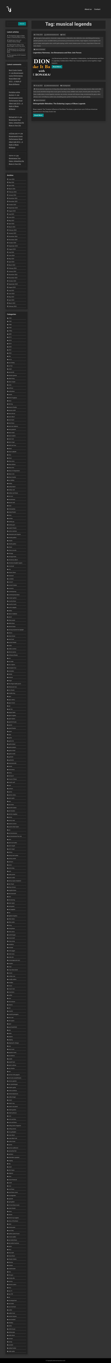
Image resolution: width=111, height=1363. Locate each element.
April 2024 (11, 262)
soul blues (11, 1189)
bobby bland (12, 486)
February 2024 (12, 268)
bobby (10, 483)
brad (10, 505)
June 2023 (11, 293)
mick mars (11, 954)
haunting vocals (65, 91)
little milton (12, 919)
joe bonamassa (61, 40)
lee (9, 912)
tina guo (11, 1275)
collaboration (69, 38)
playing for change (14, 1043)
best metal (11, 432)
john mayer (12, 849)
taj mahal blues (13, 1240)
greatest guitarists (38, 40)
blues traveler (12, 477)
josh (10, 871)
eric (10, 658)
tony (10, 1287)
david (10, 617)
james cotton (12, 795)
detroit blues (12, 626)
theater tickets (12, 1259)
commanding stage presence (83, 89)
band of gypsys (13, 397)
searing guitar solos (47, 43)
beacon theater (13, 407)
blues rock (11, 474)
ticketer (11, 1265)
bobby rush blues (13, 493)
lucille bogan (12, 935)
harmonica (11, 769)
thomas (11, 1262)
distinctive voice (80, 38)
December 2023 (13, 274)
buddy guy (11, 521)
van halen (11, 1303)
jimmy (10, 817)
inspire (80, 91)
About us (88, 9)
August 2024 (12, 249)
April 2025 (11, 223)
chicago (11, 553)
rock (10, 1116)
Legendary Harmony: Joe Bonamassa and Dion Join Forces (57, 53)
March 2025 (12, 227)
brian (10, 515)
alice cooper (12, 381)
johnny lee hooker (13, 855)
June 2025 (11, 217)
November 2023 (13, 277)
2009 (10, 334)
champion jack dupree (15, 534)
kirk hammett (12, 893)
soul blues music (13, 1192)
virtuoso (38, 46)
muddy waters (41, 94)
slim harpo (11, 1170)
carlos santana (13, 531)
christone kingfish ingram (15, 563)
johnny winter (12, 858)
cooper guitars (13, 598)
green (10, 731)
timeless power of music (79, 43)
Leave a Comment (40, 49)
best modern (12, 436)
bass (10, 401)
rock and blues (13, 1122)
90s (10, 356)
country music (12, 604)
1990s (10, 331)
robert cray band (13, 1106)
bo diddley (11, 480)
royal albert (12, 1135)
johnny (10, 852)
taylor (10, 1246)
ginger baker (12, 712)
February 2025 (12, 230)
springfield (11, 1202)
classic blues (12, 572)
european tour (12, 668)
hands (10, 766)
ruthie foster (12, 1141)
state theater (12, 1208)
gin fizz (11, 709)
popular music (12, 1052)
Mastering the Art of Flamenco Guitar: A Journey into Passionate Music (16, 51)
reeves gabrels (13, 1081)
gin (9, 706)
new (10, 998)
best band (11, 420)
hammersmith (12, 763)
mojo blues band (13, 970)
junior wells (12, 877)
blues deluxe (12, 464)
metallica (11, 944)
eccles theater (12, 642)
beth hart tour (12, 445)
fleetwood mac (13, 687)
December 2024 (13, 236)
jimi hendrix (12, 811)
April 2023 (11, 300)
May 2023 (11, 297)
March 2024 (12, 265)
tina (10, 1272)
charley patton (12, 537)
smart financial (13, 1179)
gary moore (12, 703)
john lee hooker (13, 842)
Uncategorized (66, 85)
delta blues (12, 623)
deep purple (12, 620)
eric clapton (12, 664)
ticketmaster (12, 1268)
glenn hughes (12, 715)
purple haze (12, 1062)
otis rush (11, 1017)
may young (12, 941)
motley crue (12, 976)
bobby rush (12, 490)
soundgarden (12, 1195)
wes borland (12, 1319)
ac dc (10, 359)
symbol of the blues (72, 97)
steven (10, 1214)
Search (22, 23)
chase (10, 547)
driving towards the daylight (16, 629)
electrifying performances (93, 38)
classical (11, 575)
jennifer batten (13, 807)
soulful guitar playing (58, 43)
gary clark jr (12, 699)
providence (12, 1055)
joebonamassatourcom (52, 34)
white (10, 1326)
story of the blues (13, 1221)
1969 (10, 327)
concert (11, 582)
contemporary (12, 591)
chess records (12, 550)
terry (10, 1249)
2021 (10, 350)
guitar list (11, 741)
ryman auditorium (13, 1148)
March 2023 (12, 303)
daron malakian (13, 613)
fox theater (12, 690)
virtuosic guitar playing (84, 97)
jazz (10, 801)
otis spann (11, 1020)
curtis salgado (12, 607)
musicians (57, 94)
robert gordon (12, 1109)
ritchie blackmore (13, 1093)
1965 (10, 321)
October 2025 (12, 204)
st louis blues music (14, 1205)
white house (12, 1329)
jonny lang (11, 868)
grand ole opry (12, 722)
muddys (11, 982)
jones (10, 865)
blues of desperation (14, 471)
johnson (11, 861)
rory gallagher (12, 1132)
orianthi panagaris (13, 1014)
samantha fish (12, 1151)
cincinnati (11, 566)
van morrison (12, 1306)
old (9, 1008)
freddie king (12, 693)
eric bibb (11, 661)
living (10, 925)
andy (10, 385)
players (11, 1036)
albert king (11, 378)
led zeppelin (12, 909)
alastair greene (13, 375)
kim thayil (11, 884)
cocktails (11, 579)
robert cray (12, 1103)
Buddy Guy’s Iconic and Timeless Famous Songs (14, 41)
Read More (57, 67)
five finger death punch (15, 683)
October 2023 (12, 281)
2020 (10, 347)
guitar (10, 737)
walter (10, 1310)
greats (10, 725)
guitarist (11, 757)
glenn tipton (12, 718)
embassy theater (13, 655)
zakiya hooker (12, 1348)
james (10, 792)
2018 (10, 340)
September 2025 (13, 208)
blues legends (71, 89)
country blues (12, 601)
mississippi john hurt (14, 960)
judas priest (12, 874)
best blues (11, 423)
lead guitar (11, 906)
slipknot (11, 1173)
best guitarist (12, 429)
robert (10, 1100)
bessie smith (12, 410)
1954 (10, 318)
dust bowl (11, 639)
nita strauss (12, 1001)
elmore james (12, 652)
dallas (10, 610)
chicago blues (12, 556)
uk (9, 1297)
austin (10, 394)
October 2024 (12, 243)
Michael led (13, 117)
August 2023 (12, 287)
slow (10, 1176)
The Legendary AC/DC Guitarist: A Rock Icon (16, 55)
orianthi (11, 1011)
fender (10, 674)
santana (11, 1154)
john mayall (12, 846)
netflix (10, 995)
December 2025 (13, 198)
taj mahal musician (14, 1243)
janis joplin (12, 798)
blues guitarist (46, 38)
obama (10, 1005)
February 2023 (12, 306)
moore (10, 973)
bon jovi (11, 496)
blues (63, 34)
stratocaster (12, 1227)
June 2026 (11, 179)
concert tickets (13, 585)
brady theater (12, 512)
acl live (10, 366)
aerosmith (11, 372)
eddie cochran (12, 648)
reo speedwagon (13, 1084)
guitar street (12, 750)
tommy (11, 1281)
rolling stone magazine (15, 1125)
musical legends (93, 40)
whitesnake (12, 1332)
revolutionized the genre (90, 94)
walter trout (12, 1313)
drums (10, 633)
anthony (11, 388)
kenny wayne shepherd (15, 881)
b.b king (54, 89)
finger (10, 680)
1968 (10, 324)
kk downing (12, 900)
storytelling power (61, 97)
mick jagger (12, 950)
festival (11, 677)
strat (10, 1224)
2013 (10, 337)
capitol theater (13, 528)
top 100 (11, 1294)
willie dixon (12, 1335)
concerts (11, 588)
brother (11, 518)
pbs (10, 1030)
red (9, 1071)
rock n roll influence (43, 97)
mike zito (11, 957)
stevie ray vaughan (14, 1217)
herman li (11, 776)
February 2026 (12, 192)
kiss (10, 896)
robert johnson (13, 1113)
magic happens (84, 40)
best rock (11, 439)
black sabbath (12, 451)
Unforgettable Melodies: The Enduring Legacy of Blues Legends (59, 104)
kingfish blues (12, 890)
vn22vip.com (13, 133)
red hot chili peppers (14, 1074)
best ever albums (13, 426)
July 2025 (11, 214)
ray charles (12, 1068)
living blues (12, 928)
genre (59, 91)
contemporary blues (14, 594)
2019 (10, 343)
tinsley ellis (12, 1278)
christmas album (13, 560)
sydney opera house (14, 1233)
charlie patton (12, 544)
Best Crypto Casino (15, 70)
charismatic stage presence (57, 38)
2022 (10, 353)
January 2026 (12, 195)
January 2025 (12, 233)
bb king (11, 404)
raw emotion (64, 94)
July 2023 (11, 290)
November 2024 (13, 239)
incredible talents (52, 40)
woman (11, 1338)
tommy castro (12, 1284)
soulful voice (52, 97)
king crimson (12, 887)
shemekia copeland (14, 1157)
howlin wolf (12, 782)
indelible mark (74, 91)
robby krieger (12, 1097)
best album (12, 416)
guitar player (12, 744)
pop (10, 1046)
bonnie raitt (12, 502)
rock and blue (12, 1119)
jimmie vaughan (13, 814)
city (10, 569)
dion (75, 38)
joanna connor (12, 823)
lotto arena (12, 931)
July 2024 (11, 252)
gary (10, 696)
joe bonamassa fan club (15, 836)
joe (9, 830)
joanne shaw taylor (14, 827)
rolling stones (12, 1128)
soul (10, 1186)
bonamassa (12, 499)
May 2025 (11, 220)
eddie (10, 645)
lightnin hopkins (13, 916)
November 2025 (13, 201)
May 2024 (11, 258)
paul (10, 1024)
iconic (45, 40)
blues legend (63, 89)
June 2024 (11, 255)
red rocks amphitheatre (15, 1078)
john (10, 839)
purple (10, 1059)
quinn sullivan (12, 1065)
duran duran (12, 636)
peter (10, 1033)
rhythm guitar (12, 1087)
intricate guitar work (88, 91)
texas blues (12, 1256)
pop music (11, 1049)
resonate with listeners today (75, 94)
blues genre (38, 38)
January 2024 (12, 271)
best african (12, 413)
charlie (10, 540)
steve (10, 1211)
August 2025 (12, 211)
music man (12, 989)
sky (10, 1163)
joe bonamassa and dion (72, 40)
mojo (10, 966)
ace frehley (12, 362)
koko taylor (12, 903)
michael (11, 947)
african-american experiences (43, 89)
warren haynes (13, 1316)
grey (10, 734)
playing (11, 1040)
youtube (11, 1345)
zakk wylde (12, 1351)
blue (10, 455)
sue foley (11, 1230)
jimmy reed (12, 820)
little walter (12, 922)
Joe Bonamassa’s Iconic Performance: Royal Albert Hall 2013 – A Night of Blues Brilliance (16, 78)
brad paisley (12, 509)
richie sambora (13, 1090)
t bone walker (12, 1237)
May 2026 (11, 182)
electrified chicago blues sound (49, 91)
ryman (10, 1144)
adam (10, 369)
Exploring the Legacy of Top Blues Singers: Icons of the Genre (16, 45)
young (10, 1341)
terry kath (11, 1252)
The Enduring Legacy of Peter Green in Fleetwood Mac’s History (16, 36)
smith (10, 1183)
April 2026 (11, 185)
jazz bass (11, 804)
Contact (97, 9)
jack (10, 785)
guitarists (11, 760)
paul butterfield (13, 1027)
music (10, 985)
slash (10, 1167)
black (10, 448)
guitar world (12, 753)
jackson (11, 788)
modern (11, 963)
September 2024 (13, 246)
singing (11, 1160)
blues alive (11, 461)
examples (11, 671)
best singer (12, 442)
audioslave (12, 391)
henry (10, 772)
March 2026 (12, 188)
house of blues (13, 779)
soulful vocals (68, 43)
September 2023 (13, 284)
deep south (95, 89)
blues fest (11, 467)
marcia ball (12, 938)
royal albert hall (13, 1138)
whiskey (11, 1322)
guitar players (12, 747)
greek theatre (12, 728)
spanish (11, 1198)
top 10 (10, 1291)
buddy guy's (12, 524)
